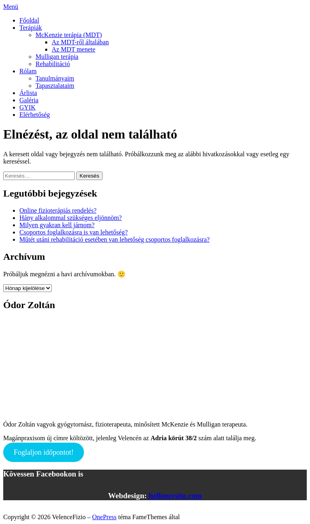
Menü (10, 6)
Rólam (28, 71)
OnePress (104, 517)
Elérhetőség (34, 114)
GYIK (27, 107)
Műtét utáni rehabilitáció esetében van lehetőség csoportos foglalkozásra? (114, 239)
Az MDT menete (73, 49)
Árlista (28, 92)
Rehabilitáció (53, 63)
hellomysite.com (174, 495)
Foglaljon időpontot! (44, 452)
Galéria (28, 100)
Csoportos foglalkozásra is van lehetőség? (73, 232)
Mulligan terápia (57, 56)
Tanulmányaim (55, 78)
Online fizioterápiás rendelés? (57, 210)
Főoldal (29, 20)
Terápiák (30, 27)
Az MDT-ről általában (80, 42)
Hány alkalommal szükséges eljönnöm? (70, 217)
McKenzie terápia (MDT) (69, 34)
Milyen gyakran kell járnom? (56, 225)
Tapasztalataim (55, 85)
